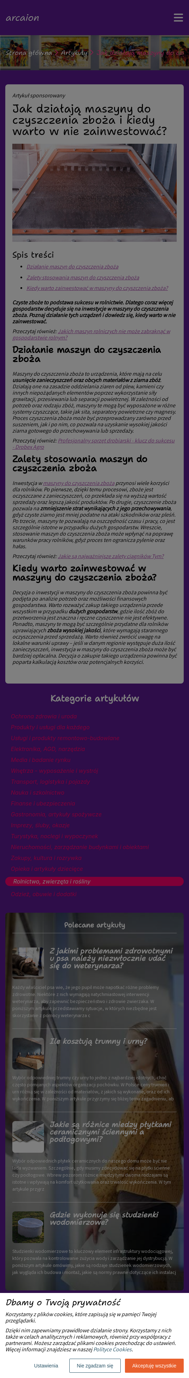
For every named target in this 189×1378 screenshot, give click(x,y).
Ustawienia (46, 1366)
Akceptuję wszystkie (154, 1366)
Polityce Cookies (112, 1350)
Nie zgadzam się (95, 1366)
